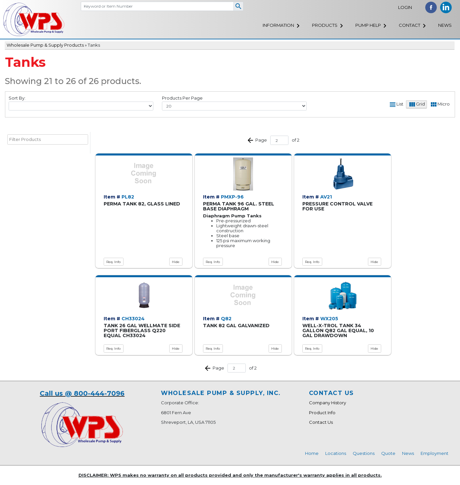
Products (324, 25)
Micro (443, 104)
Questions (364, 453)
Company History (327, 402)
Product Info (322, 412)
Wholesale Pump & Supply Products (45, 45)
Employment (434, 453)
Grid (420, 104)
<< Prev (250, 140)
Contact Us (321, 422)
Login (405, 7)
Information (278, 25)
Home (312, 453)
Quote (388, 453)
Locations (335, 453)
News (445, 25)
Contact (409, 25)
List (399, 104)
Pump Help (368, 25)
